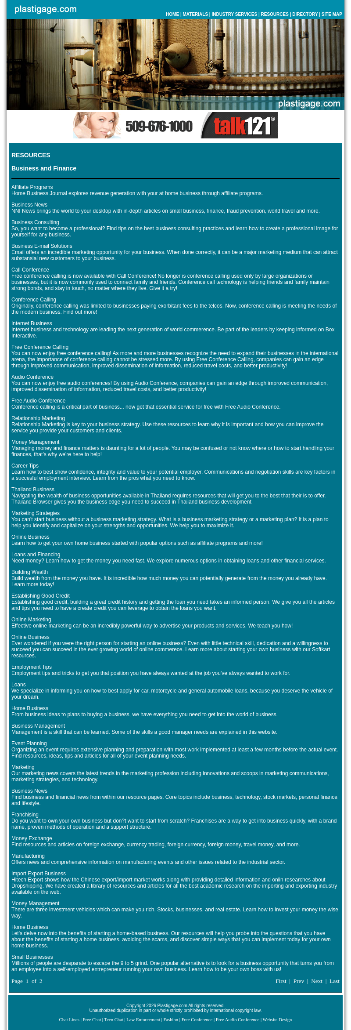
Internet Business (31, 323)
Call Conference (30, 270)
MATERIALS (195, 14)
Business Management (38, 726)
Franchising (25, 815)
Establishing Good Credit (40, 596)
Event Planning (29, 743)
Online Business (30, 537)
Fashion (170, 1019)
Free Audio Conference (38, 401)
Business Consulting (35, 222)
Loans (18, 685)
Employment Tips (31, 667)
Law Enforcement (143, 1019)
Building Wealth (29, 572)
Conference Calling (33, 300)
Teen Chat (113, 1019)
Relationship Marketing (38, 418)
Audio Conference (32, 377)
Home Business (29, 708)
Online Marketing (31, 620)
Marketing (23, 767)
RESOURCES (275, 14)
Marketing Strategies (35, 513)
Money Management (35, 442)
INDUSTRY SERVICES (234, 14)
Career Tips (25, 466)
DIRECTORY (305, 14)
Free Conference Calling (39, 347)
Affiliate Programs (32, 187)
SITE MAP (332, 14)
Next (316, 981)
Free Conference (197, 1019)
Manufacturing (28, 856)
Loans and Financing (35, 554)
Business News (29, 205)
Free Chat (91, 1019)
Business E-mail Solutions (41, 246)
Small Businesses (32, 957)
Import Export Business (38, 873)
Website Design (277, 1019)
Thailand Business (32, 489)
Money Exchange (31, 838)
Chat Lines (69, 1019)
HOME (172, 14)
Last (335, 981)
